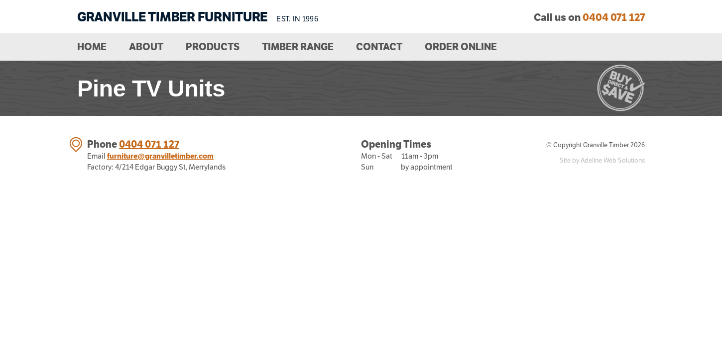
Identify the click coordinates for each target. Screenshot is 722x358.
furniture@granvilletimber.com (160, 156)
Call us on (589, 17)
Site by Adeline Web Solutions (602, 160)
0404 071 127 (149, 144)
